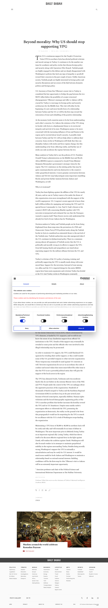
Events (68, 574)
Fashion (57, 578)
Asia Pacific (35, 576)
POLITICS (12, 567)
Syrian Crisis (35, 581)
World (34, 567)
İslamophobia (36, 583)
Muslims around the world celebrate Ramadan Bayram (41, 546)
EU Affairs (11, 576)
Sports (80, 567)
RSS (74, 604)
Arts (68, 567)
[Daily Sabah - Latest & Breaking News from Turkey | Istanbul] (54, 3)
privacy (25, 604)
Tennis (79, 576)
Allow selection (54, 328)
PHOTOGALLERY (30, 551)
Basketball (80, 572)
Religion (57, 583)
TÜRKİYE (24, 567)
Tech (45, 581)
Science (57, 581)
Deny (27, 328)
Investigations (24, 574)
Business (47, 567)
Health (56, 569)
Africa (33, 578)
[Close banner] (93, 278)
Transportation (48, 585)
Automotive (47, 569)
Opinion (92, 567)
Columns (91, 569)
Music (67, 572)
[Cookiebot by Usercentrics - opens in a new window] (81, 278)
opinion (37, 500)
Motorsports (81, 574)
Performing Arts (70, 578)
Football (80, 569)
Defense (46, 583)
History (57, 585)
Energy (45, 574)
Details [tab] (54, 284)
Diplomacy (12, 569)
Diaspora (23, 578)
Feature (57, 587)
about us (41, 604)
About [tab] (82, 284)
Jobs (10, 604)
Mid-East (34, 569)
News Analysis (13, 578)
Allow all (81, 328)
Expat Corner (58, 589)
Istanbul (23, 569)
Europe (34, 572)
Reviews (68, 581)
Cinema (68, 569)
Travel (56, 574)
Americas (34, 574)
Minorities (23, 576)
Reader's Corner (93, 574)
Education (23, 572)
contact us (59, 604)
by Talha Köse (43, 51)
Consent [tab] (26, 284)
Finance (46, 576)
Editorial (91, 576)
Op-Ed (90, 572)
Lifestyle (58, 567)
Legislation (12, 572)
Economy (46, 572)
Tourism (46, 578)
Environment (58, 572)
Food (56, 576)
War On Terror (13, 574)
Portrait (68, 576)
